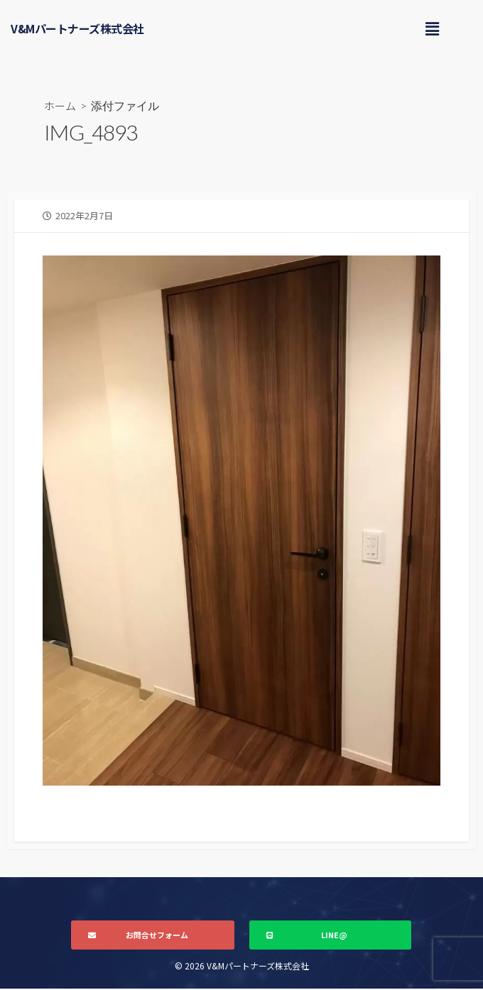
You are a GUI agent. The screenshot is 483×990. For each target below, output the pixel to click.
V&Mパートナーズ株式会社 (77, 28)
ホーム (61, 105)
